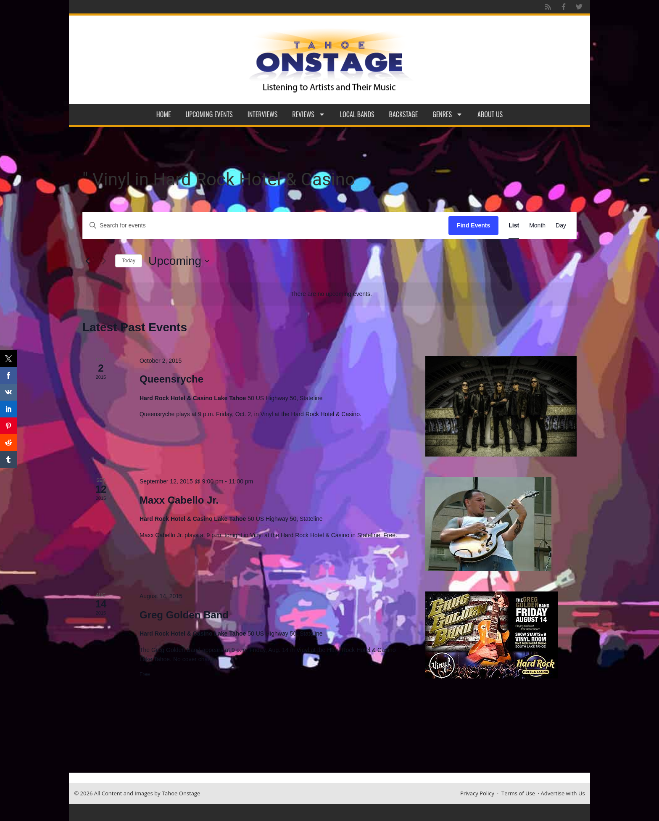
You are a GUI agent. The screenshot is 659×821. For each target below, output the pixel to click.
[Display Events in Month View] (537, 225)
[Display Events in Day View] (561, 225)
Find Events (473, 225)
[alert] (331, 294)
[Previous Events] (87, 261)
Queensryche (171, 379)
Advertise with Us (563, 793)
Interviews (263, 114)
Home (163, 114)
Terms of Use (518, 793)
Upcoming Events (209, 114)
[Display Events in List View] (514, 225)
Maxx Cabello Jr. (179, 500)
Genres (447, 114)
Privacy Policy (477, 793)
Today (128, 261)
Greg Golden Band (184, 614)
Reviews (308, 114)
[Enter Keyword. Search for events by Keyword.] (265, 225)
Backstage (403, 114)
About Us (490, 114)
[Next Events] (104, 261)
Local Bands (357, 114)
